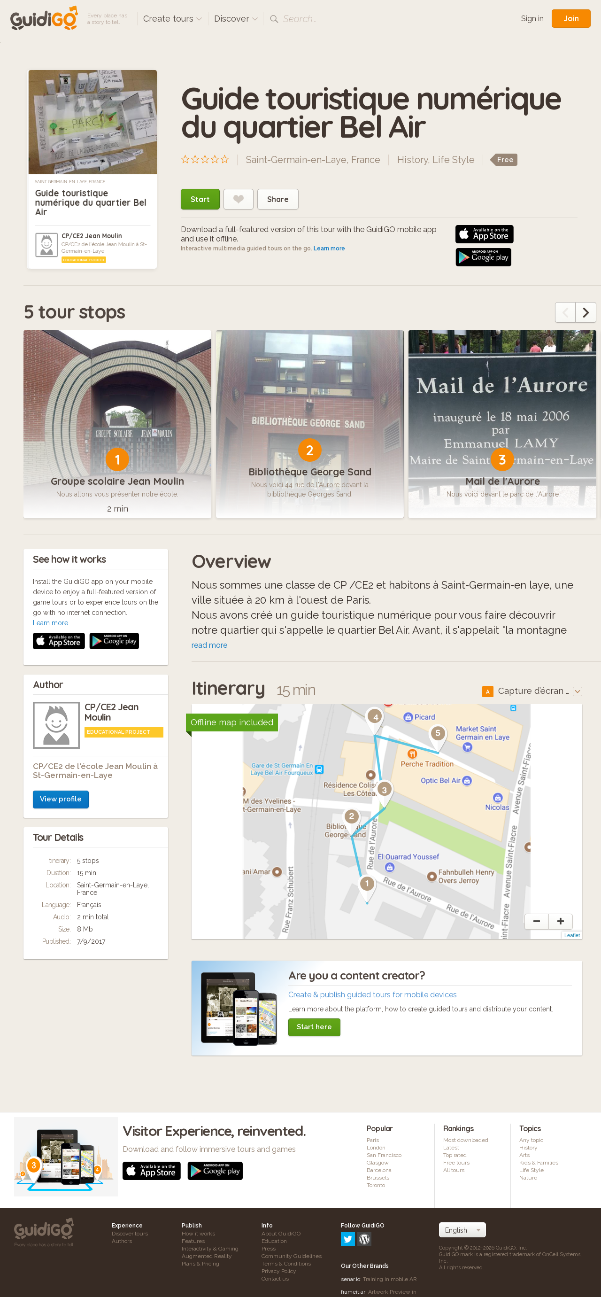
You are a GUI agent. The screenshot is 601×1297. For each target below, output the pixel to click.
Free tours (456, 1162)
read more (209, 645)
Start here (314, 1027)
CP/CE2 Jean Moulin (92, 236)
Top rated (455, 1155)
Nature (528, 1177)
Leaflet (572, 935)
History (412, 159)
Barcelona (379, 1170)
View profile (61, 673)
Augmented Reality (207, 1256)
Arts (524, 1155)
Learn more (329, 248)
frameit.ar (353, 1251)
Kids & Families (538, 1162)
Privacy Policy (279, 1271)
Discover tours (130, 1233)
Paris (373, 1140)
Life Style (453, 159)
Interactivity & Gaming (210, 1248)
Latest (451, 1147)
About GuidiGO (281, 1233)
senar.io (350, 1238)
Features (193, 1241)
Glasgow (378, 1162)
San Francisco (384, 1155)
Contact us (275, 1278)
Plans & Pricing (200, 1263)
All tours (453, 1170)
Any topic (531, 1140)
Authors (122, 1241)
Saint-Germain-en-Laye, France (70, 181)
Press (269, 1248)
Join (571, 18)
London (376, 1147)
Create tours (172, 18)
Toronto (376, 1185)
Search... (300, 18)
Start (200, 199)
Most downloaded (465, 1140)
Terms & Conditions (286, 1263)
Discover (236, 18)
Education (274, 1241)
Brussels (378, 1177)
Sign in (532, 18)
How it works (198, 1233)
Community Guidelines (292, 1256)
